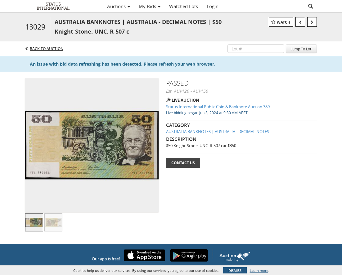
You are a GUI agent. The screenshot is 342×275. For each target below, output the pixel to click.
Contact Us (183, 162)
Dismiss (234, 270)
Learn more (259, 270)
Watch (283, 22)
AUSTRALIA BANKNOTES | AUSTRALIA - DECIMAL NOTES (217, 131)
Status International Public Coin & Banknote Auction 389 (218, 107)
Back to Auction (46, 48)
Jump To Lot (301, 48)
